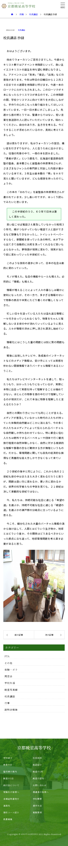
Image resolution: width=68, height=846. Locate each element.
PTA (7, 656)
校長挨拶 (37, 757)
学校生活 (10, 683)
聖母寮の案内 (10, 771)
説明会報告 (11, 709)
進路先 (6, 805)
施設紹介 (37, 764)
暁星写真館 (11, 689)
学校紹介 (7, 757)
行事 (7, 703)
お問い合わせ (39, 785)
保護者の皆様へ (41, 791)
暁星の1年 (38, 771)
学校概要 (37, 798)
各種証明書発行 (11, 798)
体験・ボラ (11, 669)
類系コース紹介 (11, 812)
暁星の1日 (8, 778)
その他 (8, 663)
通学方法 (37, 805)
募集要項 (37, 812)
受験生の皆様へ (11, 791)
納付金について (11, 785)
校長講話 (21, 30)
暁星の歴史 (38, 778)
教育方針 (7, 764)
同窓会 (8, 676)
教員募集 (7, 819)
